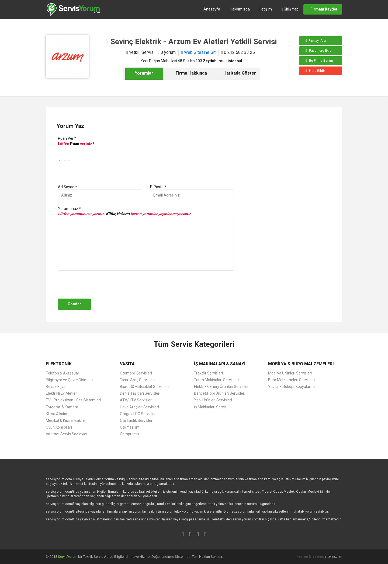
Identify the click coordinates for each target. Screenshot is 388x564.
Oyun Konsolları (59, 427)
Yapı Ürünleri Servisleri (213, 400)
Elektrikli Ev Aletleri (62, 393)
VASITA (127, 363)
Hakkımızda (240, 9)
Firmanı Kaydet (322, 9)
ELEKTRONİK (59, 363)
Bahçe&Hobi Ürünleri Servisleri (219, 393)
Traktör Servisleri (208, 373)
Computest (129, 434)
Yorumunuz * (69, 208)
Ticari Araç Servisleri (137, 380)
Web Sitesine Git (198, 52)
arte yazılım (333, 556)
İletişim (265, 9)
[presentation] (97, 284)
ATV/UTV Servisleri (136, 400)
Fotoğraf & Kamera (62, 407)
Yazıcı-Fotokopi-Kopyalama (291, 386)
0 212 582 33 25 (238, 52)
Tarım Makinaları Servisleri (216, 380)
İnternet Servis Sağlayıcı (66, 434)
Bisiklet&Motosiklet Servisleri (144, 386)
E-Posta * (158, 187)
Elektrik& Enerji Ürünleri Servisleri (222, 386)
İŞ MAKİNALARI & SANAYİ (219, 363)
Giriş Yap (290, 9)
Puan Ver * (67, 138)
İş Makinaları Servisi (210, 407)
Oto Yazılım (130, 427)
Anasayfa (211, 9)
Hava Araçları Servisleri (139, 407)
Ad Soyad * (67, 187)
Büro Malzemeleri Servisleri (291, 380)
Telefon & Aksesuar (62, 373)
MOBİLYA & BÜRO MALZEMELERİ (301, 363)
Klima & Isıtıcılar (59, 414)
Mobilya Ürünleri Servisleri (290, 373)
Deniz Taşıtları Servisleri (140, 393)
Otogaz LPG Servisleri (138, 414)
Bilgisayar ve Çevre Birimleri (69, 380)
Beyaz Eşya (55, 386)
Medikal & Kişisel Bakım (65, 420)
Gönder (74, 304)
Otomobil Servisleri (136, 373)
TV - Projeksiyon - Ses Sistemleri (73, 400)
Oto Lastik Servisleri (136, 420)
